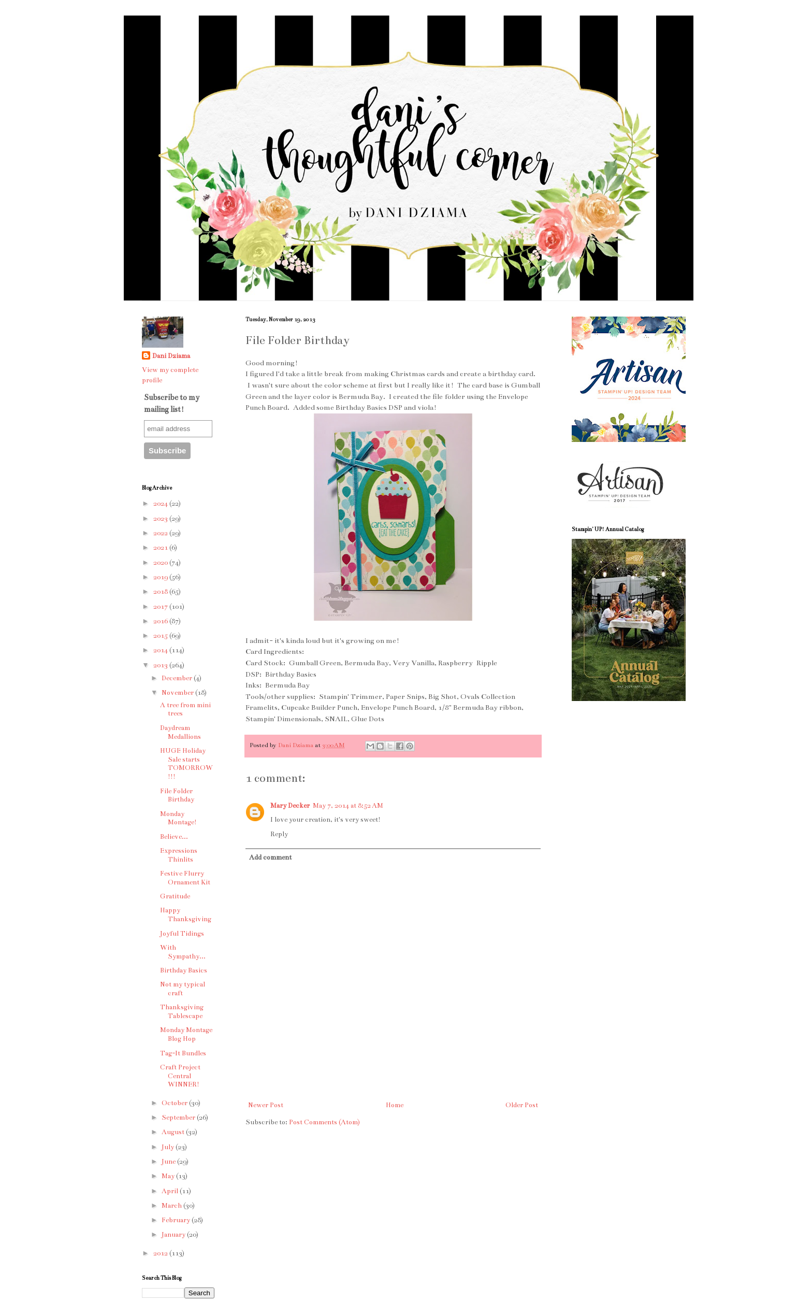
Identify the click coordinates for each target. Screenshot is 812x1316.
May (169, 1176)
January (174, 1235)
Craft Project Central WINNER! (180, 1076)
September (179, 1117)
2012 (161, 1253)
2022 (161, 533)
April (171, 1191)
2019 (161, 577)
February (177, 1220)
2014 (161, 650)
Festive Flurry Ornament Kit (185, 877)
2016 (161, 621)
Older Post (521, 1105)
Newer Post (265, 1105)
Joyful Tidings (182, 933)
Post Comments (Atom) (324, 1122)
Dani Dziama (296, 745)
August (174, 1132)
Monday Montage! (178, 818)
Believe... (174, 837)
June (169, 1161)
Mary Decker (290, 806)
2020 (161, 563)
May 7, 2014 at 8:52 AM (348, 806)
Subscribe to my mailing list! (171, 403)
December (178, 678)
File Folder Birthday (177, 795)
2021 (161, 547)
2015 (161, 636)
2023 (161, 518)
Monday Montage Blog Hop (186, 1034)
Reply (279, 834)
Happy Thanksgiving (185, 914)
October (175, 1103)
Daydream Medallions (180, 732)
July (169, 1147)
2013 (161, 665)
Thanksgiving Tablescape (182, 1011)
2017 (161, 607)
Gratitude (175, 896)
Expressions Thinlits (178, 855)
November (178, 693)
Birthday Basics (183, 970)
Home (394, 1105)
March (172, 1205)
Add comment (270, 857)
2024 (161, 503)
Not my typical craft (182, 988)
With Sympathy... (183, 952)
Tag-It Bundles (183, 1053)
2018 (161, 592)
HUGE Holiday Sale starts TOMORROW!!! (186, 764)
